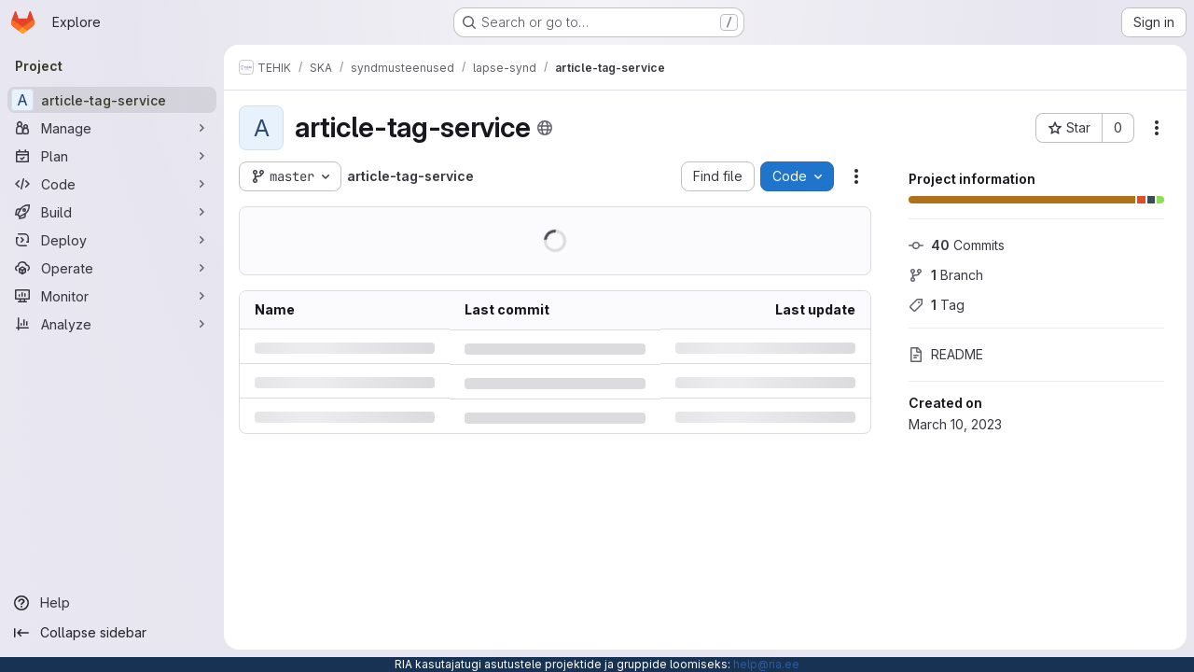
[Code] (111, 184)
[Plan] (111, 156)
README (946, 354)
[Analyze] (111, 324)
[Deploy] (111, 240)
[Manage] (111, 128)
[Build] (111, 212)
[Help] (111, 603)
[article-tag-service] (111, 100)
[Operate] (111, 268)
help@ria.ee (766, 664)
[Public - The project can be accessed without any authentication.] (544, 127)
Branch (946, 275)
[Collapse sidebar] (111, 633)
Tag (937, 305)
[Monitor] (111, 296)
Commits (957, 245)
